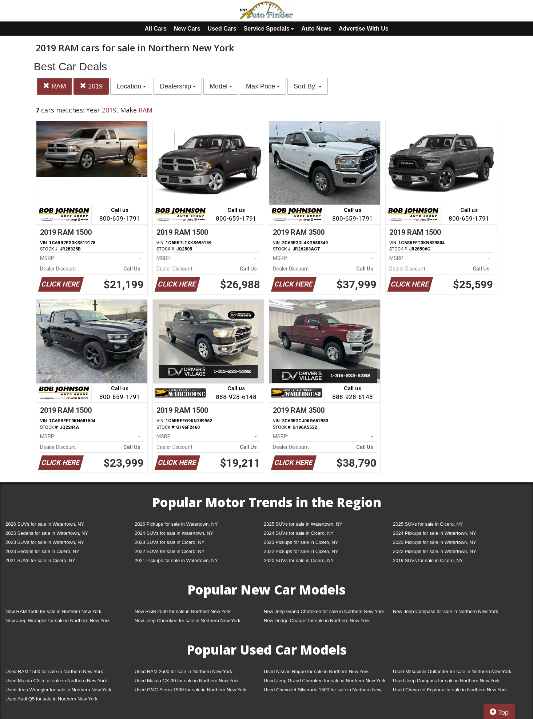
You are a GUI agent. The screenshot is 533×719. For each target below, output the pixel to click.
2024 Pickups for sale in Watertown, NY (434, 533)
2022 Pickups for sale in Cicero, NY (301, 551)
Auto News (316, 28)
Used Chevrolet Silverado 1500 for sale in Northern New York (323, 691)
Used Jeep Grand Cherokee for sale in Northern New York (325, 680)
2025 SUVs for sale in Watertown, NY (303, 524)
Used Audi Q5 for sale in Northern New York (51, 699)
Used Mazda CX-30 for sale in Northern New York (187, 680)
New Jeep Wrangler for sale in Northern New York (57, 620)
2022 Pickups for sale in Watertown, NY (434, 551)
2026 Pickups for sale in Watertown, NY (176, 524)
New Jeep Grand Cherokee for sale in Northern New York (324, 611)
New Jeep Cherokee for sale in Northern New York (187, 620)
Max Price (263, 86)
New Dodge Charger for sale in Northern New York (317, 620)
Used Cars (222, 28)
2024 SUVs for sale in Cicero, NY (299, 533)
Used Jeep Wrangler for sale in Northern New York (58, 689)
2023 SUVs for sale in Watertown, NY (44, 542)
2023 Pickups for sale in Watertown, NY (434, 542)
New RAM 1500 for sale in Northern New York (53, 611)
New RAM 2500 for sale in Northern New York (183, 611)
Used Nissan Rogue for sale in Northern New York (316, 671)
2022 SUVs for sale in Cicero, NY (169, 551)
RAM (54, 86)
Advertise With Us (364, 28)
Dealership (178, 86)
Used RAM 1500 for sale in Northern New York (54, 671)
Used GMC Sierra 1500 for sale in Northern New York (191, 689)
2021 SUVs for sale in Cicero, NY (40, 560)
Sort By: (308, 86)
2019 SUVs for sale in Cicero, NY (428, 560)
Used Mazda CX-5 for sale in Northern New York (56, 680)
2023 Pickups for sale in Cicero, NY (301, 542)
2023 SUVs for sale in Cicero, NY (169, 542)
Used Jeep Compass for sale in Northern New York (446, 680)
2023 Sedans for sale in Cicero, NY (42, 551)
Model (221, 86)
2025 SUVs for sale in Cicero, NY (428, 524)
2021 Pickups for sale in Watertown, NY (176, 560)
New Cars (187, 28)
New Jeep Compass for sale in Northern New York (445, 611)
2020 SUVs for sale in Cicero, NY (299, 560)
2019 (91, 86)
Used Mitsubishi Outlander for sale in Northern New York (452, 671)
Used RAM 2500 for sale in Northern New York (183, 671)
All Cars (155, 28)
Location (131, 86)
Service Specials (269, 28)
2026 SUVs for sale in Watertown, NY (44, 524)
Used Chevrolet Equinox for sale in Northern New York (450, 689)
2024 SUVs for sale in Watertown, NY (174, 533)
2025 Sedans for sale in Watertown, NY (46, 533)
